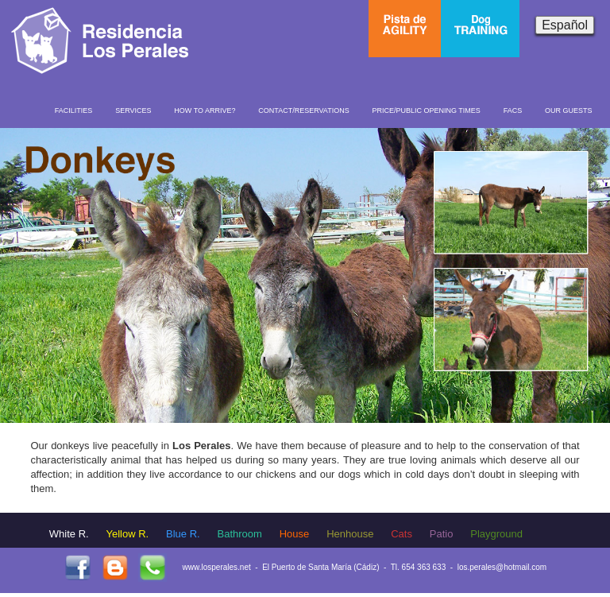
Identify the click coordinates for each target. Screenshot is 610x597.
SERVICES (133, 110)
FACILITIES (74, 110)
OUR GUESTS (569, 110)
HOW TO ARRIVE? (204, 110)
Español (565, 25)
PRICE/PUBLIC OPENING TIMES (426, 110)
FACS (513, 110)
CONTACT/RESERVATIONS (303, 110)
